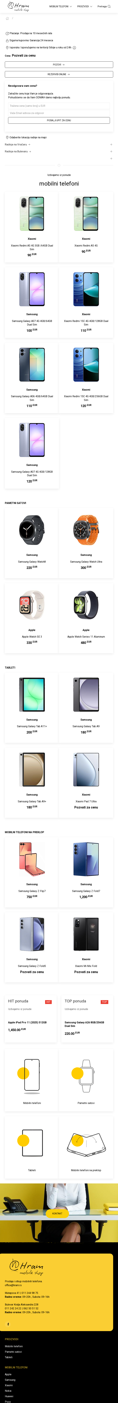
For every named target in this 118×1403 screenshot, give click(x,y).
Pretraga (104, 6)
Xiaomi (9, 1385)
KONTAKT (57, 1213)
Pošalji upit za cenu (59, 120)
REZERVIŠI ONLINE (59, 74)
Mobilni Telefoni (60, 6)
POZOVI (59, 64)
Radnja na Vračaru (18, 144)
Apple (8, 1374)
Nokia (8, 1390)
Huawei (9, 1396)
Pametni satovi (13, 1351)
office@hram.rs (13, 1285)
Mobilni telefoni (14, 1346)
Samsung (10, 1379)
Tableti (8, 1357)
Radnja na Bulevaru (18, 151)
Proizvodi (85, 6)
